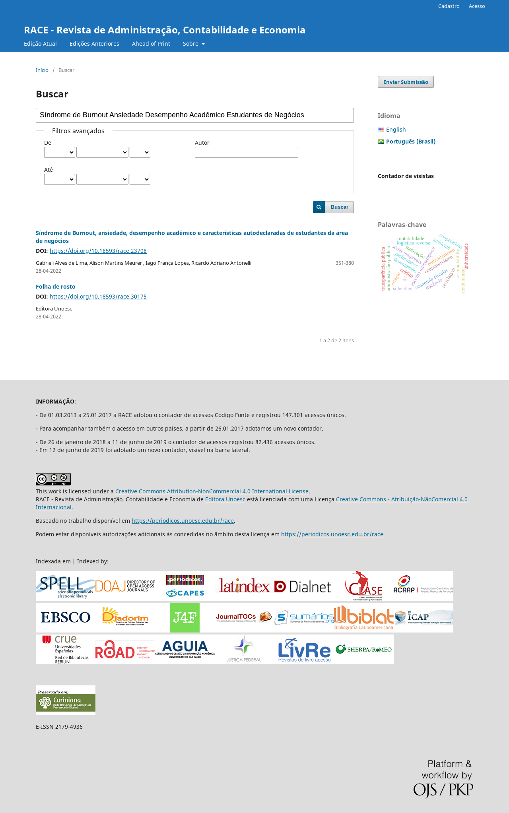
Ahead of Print (151, 43)
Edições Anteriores (94, 43)
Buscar (339, 207)
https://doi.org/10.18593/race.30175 (98, 296)
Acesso (477, 6)
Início (42, 70)
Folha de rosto (56, 286)
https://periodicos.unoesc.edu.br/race (183, 520)
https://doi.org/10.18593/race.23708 (98, 250)
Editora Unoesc (225, 499)
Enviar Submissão (405, 81)
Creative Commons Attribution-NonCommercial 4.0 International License (212, 491)
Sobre (191, 43)
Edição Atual (40, 43)
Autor (202, 142)
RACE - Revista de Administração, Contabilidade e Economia (165, 29)
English (396, 129)
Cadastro (449, 6)
